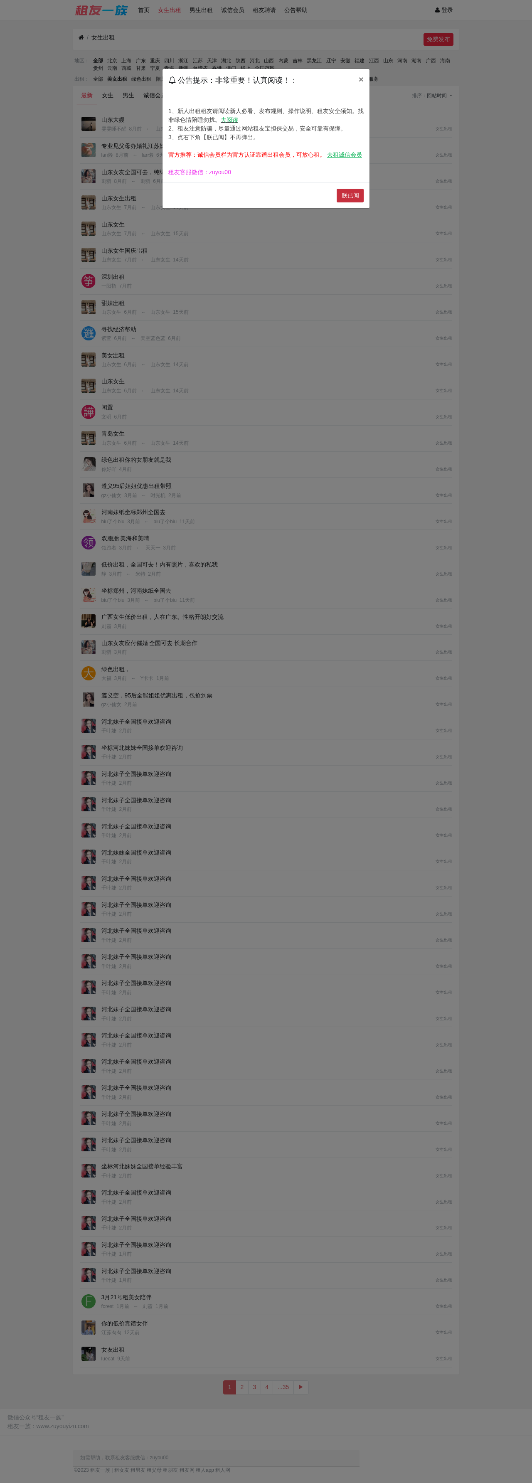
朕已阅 (350, 195)
